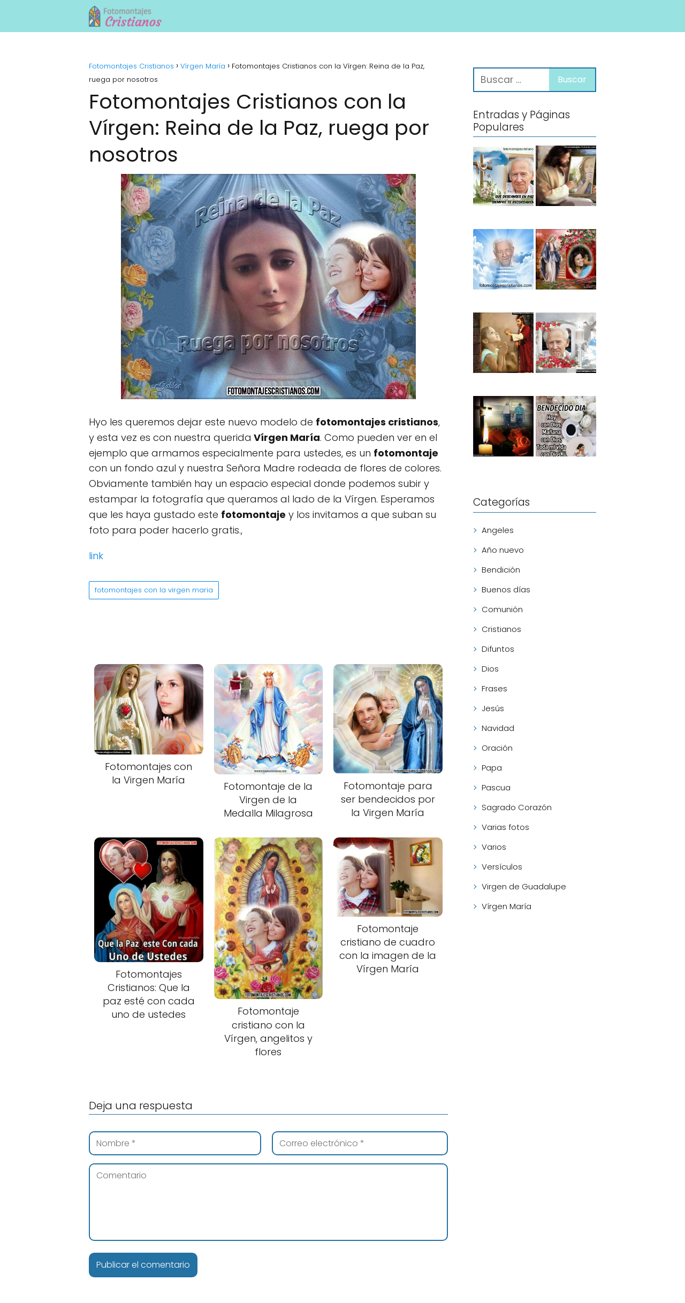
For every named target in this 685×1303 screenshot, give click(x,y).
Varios (494, 846)
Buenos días (506, 589)
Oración (497, 747)
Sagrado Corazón (517, 807)
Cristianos (501, 629)
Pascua (496, 787)
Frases (494, 688)
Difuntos (498, 648)
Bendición (501, 569)
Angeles (498, 530)
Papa (492, 767)
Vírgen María (506, 906)
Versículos (502, 866)
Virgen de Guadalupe (524, 886)
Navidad (498, 728)
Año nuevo (503, 549)
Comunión (502, 609)
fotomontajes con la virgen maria (154, 590)
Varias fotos (505, 827)
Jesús (493, 708)
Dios (490, 668)
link (96, 555)
